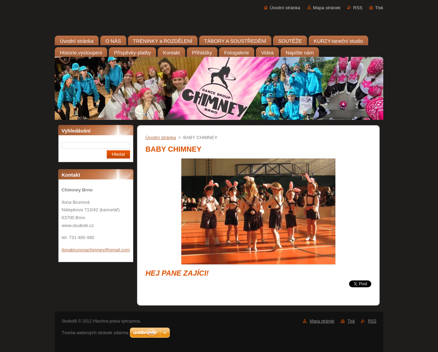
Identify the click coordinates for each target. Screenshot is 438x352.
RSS (357, 7)
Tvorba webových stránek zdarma (95, 332)
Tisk (379, 7)
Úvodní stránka (285, 7)
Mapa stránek (326, 7)
